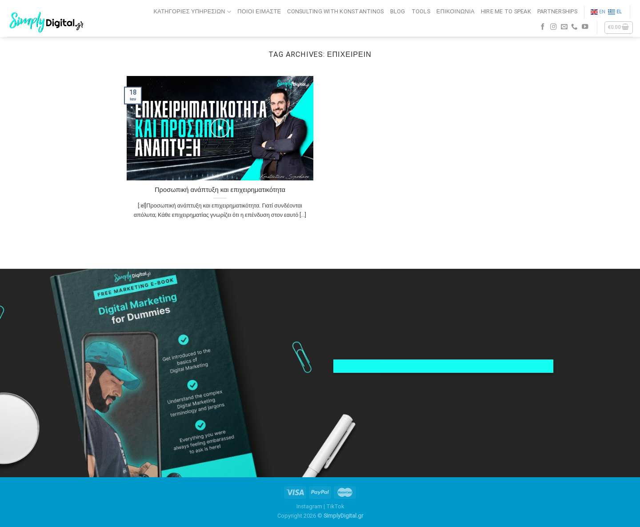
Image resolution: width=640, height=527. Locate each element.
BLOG (397, 11)
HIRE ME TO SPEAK (506, 11)
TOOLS (421, 11)
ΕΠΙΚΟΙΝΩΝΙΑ (455, 11)
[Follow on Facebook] (543, 27)
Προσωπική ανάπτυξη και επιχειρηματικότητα (220, 190)
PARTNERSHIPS (557, 11)
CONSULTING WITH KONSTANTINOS (335, 11)
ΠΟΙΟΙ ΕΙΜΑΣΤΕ (259, 11)
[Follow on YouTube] (585, 27)
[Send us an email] (564, 27)
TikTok (335, 506)
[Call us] (574, 27)
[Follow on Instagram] (553, 27)
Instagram (309, 506)
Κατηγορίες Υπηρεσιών (193, 12)
